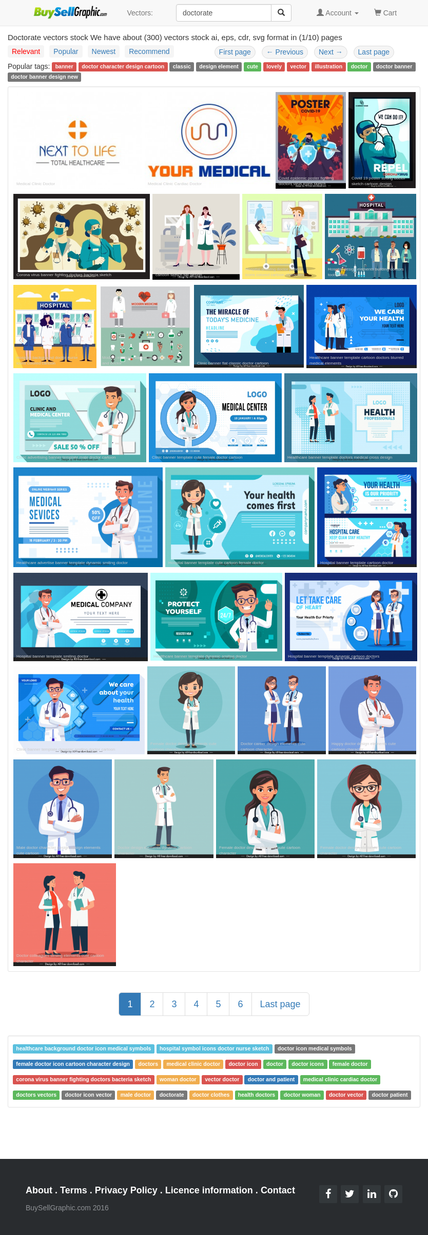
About (39, 1190)
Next (331, 52)
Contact (278, 1190)
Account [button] (338, 13)
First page (235, 52)
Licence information (209, 1190)
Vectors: (140, 13)
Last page (374, 52)
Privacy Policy (126, 1190)
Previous (284, 52)
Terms (73, 1190)
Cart (385, 12)
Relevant (26, 51)
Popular (65, 51)
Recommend (149, 51)
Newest (104, 51)
